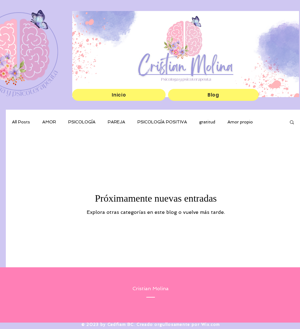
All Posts (21, 121)
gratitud (207, 121)
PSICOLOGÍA (82, 121)
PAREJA (116, 121)
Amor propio (240, 121)
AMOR (49, 121)
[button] (292, 122)
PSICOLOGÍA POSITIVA (162, 121)
